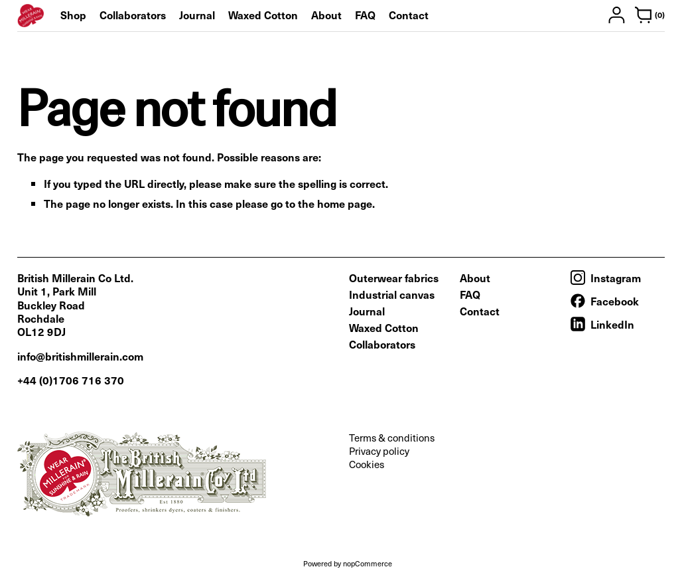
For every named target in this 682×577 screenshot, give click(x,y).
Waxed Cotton (263, 14)
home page (344, 203)
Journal (197, 14)
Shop (73, 14)
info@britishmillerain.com (80, 356)
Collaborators (133, 14)
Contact (409, 14)
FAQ (365, 14)
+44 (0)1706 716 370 (70, 379)
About (326, 14)
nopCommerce (367, 563)
